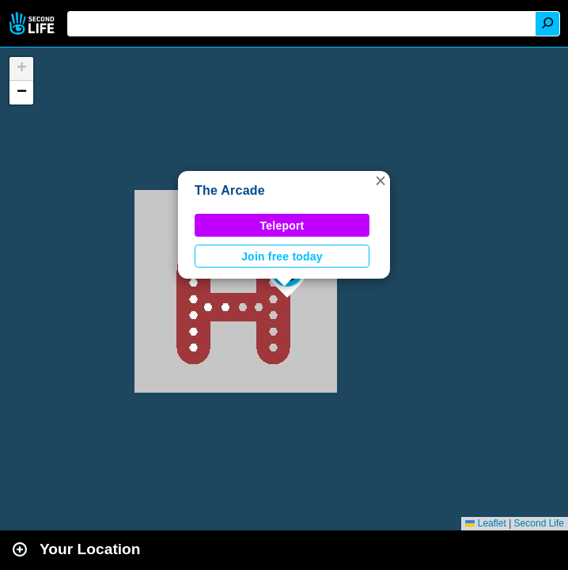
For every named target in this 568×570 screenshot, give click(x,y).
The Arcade (230, 190)
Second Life (33, 23)
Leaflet (485, 523)
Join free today (282, 256)
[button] (380, 180)
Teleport (282, 225)
